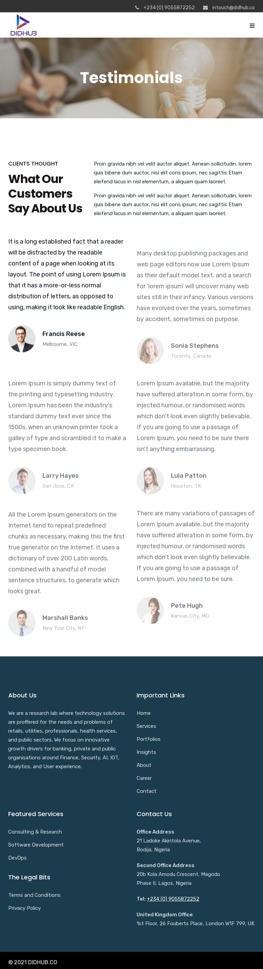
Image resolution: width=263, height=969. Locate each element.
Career (144, 778)
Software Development (36, 845)
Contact (146, 791)
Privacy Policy (24, 908)
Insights (146, 752)
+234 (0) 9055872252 (173, 899)
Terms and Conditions (34, 895)
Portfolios (149, 739)
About (144, 765)
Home (144, 713)
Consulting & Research (35, 832)
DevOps (17, 858)
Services (146, 726)
